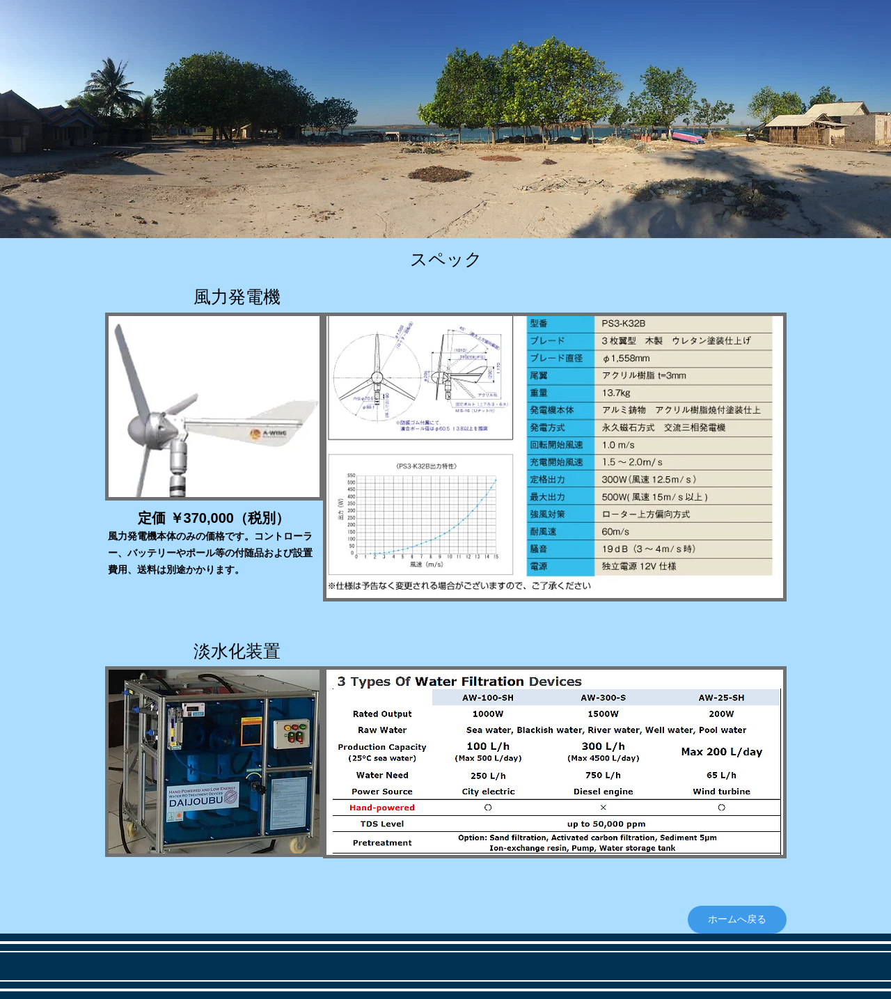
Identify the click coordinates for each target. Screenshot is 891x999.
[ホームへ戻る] (737, 920)
